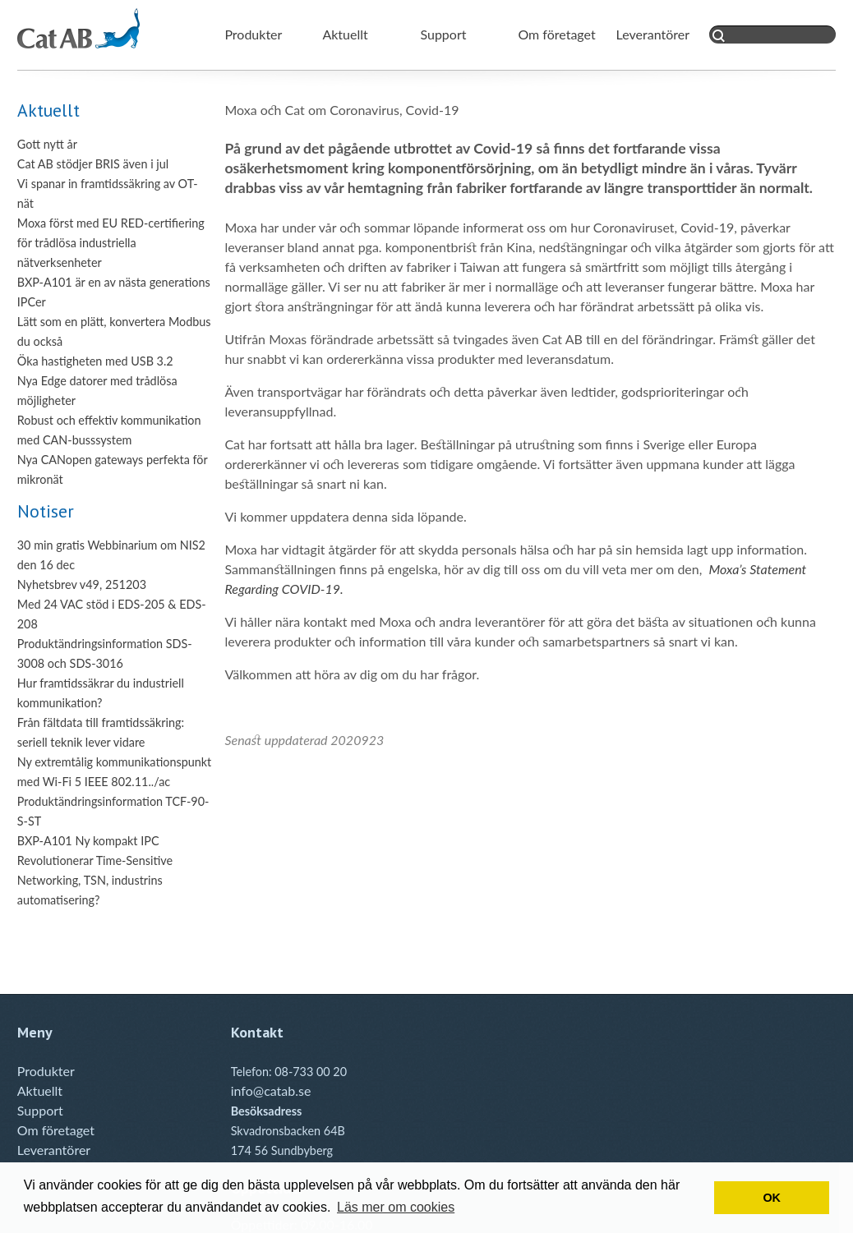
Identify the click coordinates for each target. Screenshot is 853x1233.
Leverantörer (652, 34)
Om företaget (556, 34)
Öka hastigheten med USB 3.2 (95, 361)
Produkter (253, 34)
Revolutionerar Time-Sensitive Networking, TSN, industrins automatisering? (95, 880)
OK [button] (772, 1197)
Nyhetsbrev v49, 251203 (81, 584)
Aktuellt (344, 34)
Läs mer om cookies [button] (395, 1207)
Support (443, 34)
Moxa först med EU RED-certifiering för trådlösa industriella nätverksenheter (111, 242)
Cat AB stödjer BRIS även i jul (92, 164)
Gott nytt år (47, 144)
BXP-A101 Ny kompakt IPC (88, 841)
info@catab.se (271, 1090)
